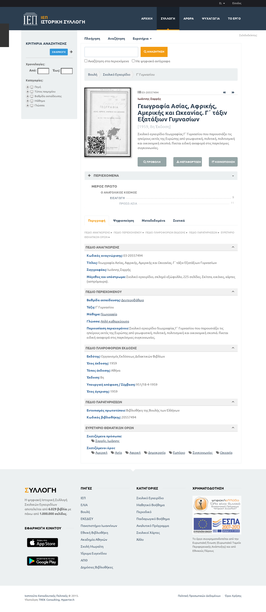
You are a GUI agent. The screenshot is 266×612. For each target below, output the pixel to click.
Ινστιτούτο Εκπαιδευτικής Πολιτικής (46, 595)
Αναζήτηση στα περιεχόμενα (106, 61)
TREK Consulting (49, 599)
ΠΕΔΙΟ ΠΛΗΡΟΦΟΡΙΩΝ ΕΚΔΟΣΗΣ (165, 232)
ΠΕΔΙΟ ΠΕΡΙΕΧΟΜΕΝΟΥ (128, 232)
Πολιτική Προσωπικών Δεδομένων (199, 595)
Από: (32, 70)
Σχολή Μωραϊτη (92, 546)
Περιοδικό (143, 512)
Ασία (118, 452)
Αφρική (135, 452)
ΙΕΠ (83, 498)
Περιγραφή (96, 220)
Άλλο (140, 539)
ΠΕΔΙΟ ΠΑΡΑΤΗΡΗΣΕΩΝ (203, 232)
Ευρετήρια (142, 38)
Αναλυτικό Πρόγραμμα (152, 526)
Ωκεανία (226, 452)
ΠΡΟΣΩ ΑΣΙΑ (128, 203)
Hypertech (67, 599)
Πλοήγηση (92, 38)
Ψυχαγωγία (211, 18)
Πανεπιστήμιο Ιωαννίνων (99, 526)
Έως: (56, 70)
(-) (262, 35)
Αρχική (147, 18)
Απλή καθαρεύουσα (115, 321)
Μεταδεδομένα (153, 220)
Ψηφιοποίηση (123, 220)
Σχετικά (179, 220)
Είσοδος (236, 3)
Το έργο (234, 18)
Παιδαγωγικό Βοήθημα (153, 519)
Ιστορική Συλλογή (63, 19)
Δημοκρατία (157, 452)
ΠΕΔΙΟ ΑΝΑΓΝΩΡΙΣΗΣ (97, 232)
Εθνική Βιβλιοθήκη (94, 532)
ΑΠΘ (84, 560)
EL (222, 3)
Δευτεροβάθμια (132, 300)
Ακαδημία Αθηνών (94, 539)
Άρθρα (188, 18)
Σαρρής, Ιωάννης (107, 441)
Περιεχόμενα (106, 175)
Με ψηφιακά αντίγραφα (151, 61)
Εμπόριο (179, 452)
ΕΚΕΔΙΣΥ (87, 519)
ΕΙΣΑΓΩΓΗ (117, 198)
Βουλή (92, 74)
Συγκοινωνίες (203, 452)
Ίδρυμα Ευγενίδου (94, 553)
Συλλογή (168, 18)
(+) (259, 35)
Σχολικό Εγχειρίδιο (116, 74)
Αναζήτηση (116, 38)
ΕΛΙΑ (84, 505)
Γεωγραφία (109, 314)
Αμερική (101, 452)
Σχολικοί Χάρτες (148, 532)
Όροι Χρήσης (233, 595)
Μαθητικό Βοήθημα (150, 505)
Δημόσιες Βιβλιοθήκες (97, 567)
